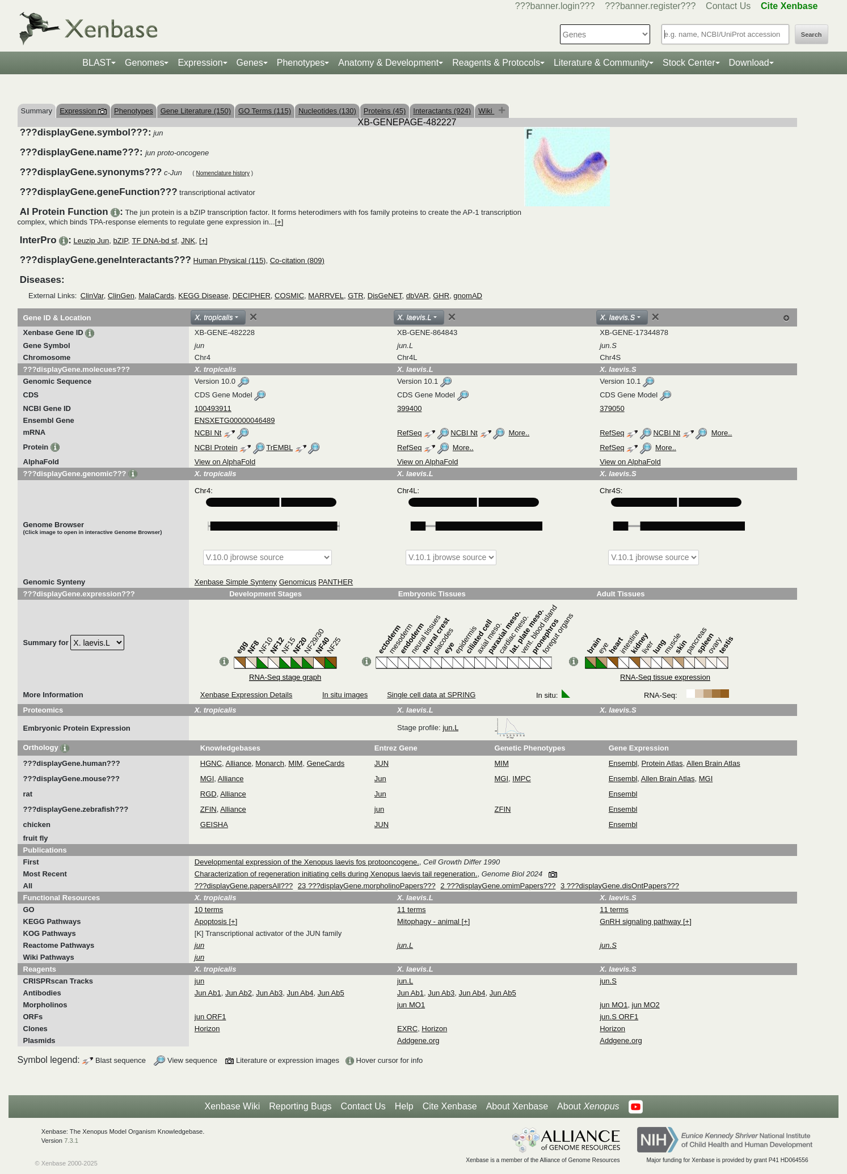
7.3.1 (71, 1140)
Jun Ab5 (331, 993)
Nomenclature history (222, 173)
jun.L (484, 727)
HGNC (211, 763)
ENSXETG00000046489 (235, 420)
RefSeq (409, 433)
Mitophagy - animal (429, 921)
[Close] (254, 317)
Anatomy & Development (388, 62)
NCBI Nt (208, 433)
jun (379, 809)
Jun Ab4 (299, 993)
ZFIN (208, 809)
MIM (295, 763)
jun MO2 (646, 1005)
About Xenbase (517, 1106)
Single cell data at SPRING (431, 694)
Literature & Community (601, 62)
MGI (207, 778)
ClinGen (121, 295)
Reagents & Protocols (496, 62)
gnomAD (467, 295)
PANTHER (335, 582)
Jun (380, 778)
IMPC (521, 778)
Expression (200, 62)
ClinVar (92, 295)
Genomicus (298, 582)
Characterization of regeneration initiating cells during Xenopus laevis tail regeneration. (336, 874)
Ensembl (623, 763)
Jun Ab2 (238, 993)
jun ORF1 (210, 1016)
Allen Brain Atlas (713, 763)
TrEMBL (279, 447)
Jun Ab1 (208, 993)
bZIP (120, 240)
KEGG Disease (203, 295)
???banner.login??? (555, 6)
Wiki (486, 111)
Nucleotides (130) (327, 111)
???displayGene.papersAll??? (244, 885)
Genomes (144, 62)
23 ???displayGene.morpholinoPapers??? (367, 885)
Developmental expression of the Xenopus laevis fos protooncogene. (307, 862)
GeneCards (325, 763)
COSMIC (289, 295)
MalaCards (156, 295)
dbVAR (417, 295)
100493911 (213, 408)
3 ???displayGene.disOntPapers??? (620, 885)
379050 (612, 408)
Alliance (239, 763)
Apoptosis (212, 921)
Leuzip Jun (91, 240)
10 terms (209, 909)
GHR (441, 295)
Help (404, 1106)
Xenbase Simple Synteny (236, 582)
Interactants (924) (442, 111)
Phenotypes (301, 62)
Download (749, 62)
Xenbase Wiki (232, 1106)
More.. (518, 433)
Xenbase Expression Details (246, 694)
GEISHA (214, 824)
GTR (355, 295)
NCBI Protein (216, 447)
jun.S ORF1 (619, 1016)
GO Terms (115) (264, 111)
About (588, 1106)
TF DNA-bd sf (154, 240)
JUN (381, 763)
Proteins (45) (385, 111)
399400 (409, 408)
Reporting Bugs (300, 1106)
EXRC (407, 1028)
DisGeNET (385, 295)
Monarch (269, 763)
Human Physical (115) (229, 260)
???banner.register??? (650, 6)
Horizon (207, 1028)
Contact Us (728, 6)
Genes (250, 62)
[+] (279, 222)
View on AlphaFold (225, 461)
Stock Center (689, 62)
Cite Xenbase (450, 1106)
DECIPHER (252, 295)
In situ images (345, 694)
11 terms (411, 909)
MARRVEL (326, 295)
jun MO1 (411, 1005)
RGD (208, 794)
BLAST (96, 62)
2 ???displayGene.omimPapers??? (497, 885)
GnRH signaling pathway (641, 921)
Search (811, 34)
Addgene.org (418, 1040)
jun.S (608, 981)
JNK (188, 240)
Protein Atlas (662, 763)
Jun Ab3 (269, 993)
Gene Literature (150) (196, 111)
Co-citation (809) (297, 260)
